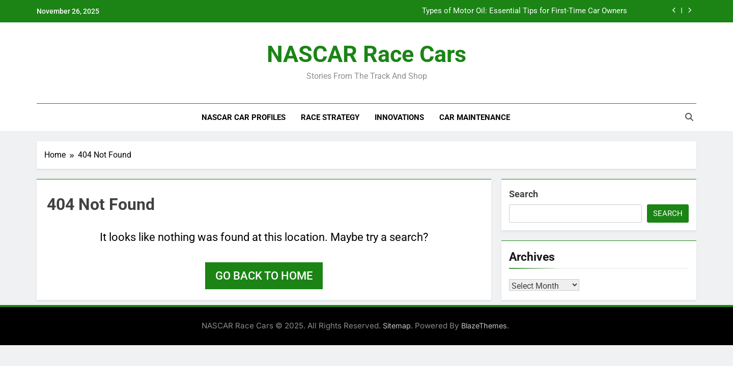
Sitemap (397, 325)
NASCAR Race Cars (366, 54)
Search (523, 194)
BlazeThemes (484, 325)
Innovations (399, 117)
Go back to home (264, 275)
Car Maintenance (474, 117)
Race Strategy (330, 117)
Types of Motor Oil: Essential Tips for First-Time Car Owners (524, 11)
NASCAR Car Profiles (244, 117)
